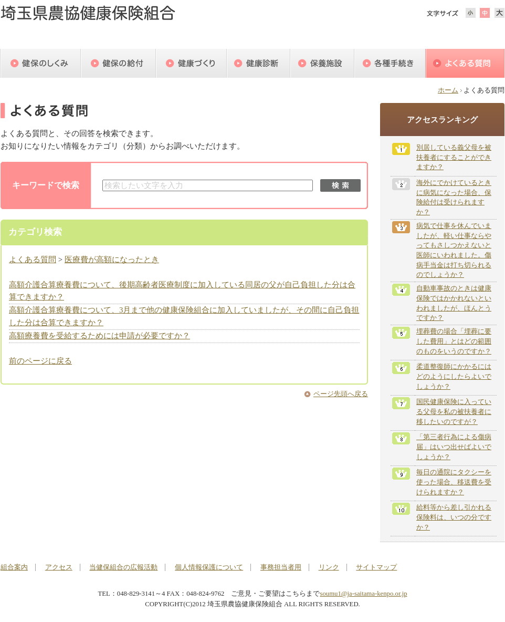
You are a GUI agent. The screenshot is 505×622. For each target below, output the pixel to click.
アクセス (58, 567)
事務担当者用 (280, 567)
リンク (329, 567)
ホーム (448, 90)
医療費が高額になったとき (112, 259)
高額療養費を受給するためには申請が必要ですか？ (99, 335)
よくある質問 (32, 259)
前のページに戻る (40, 361)
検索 (340, 185)
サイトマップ (376, 567)
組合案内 (14, 567)
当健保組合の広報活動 (123, 567)
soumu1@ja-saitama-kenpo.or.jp (363, 593)
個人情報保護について (209, 567)
